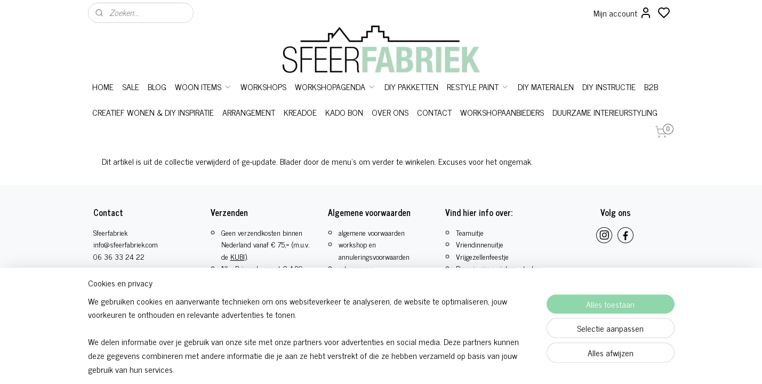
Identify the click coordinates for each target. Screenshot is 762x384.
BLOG (157, 86)
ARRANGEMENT (248, 112)
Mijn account (622, 13)
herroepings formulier (370, 292)
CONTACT (434, 112)
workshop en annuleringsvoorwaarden (374, 250)
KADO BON (344, 112)
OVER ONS (390, 112)
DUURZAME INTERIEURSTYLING (604, 112)
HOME (103, 86)
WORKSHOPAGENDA (335, 86)
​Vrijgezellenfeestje (482, 256)
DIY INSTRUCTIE (609, 86)
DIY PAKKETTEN (411, 86)
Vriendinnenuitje (479, 244)
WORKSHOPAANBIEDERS (502, 112)
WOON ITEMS (203, 86)
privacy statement (365, 304)
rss (425, 351)
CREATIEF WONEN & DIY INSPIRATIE (153, 112)
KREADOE (300, 112)
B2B (651, 86)
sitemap (409, 351)
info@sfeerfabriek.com (125, 244)
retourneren (356, 268)
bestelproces (357, 280)
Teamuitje (470, 232)
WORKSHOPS (263, 86)
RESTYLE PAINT (478, 86)
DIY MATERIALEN (546, 86)
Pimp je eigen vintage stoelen (498, 268)
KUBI (237, 256)
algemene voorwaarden (372, 232)
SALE (130, 86)
